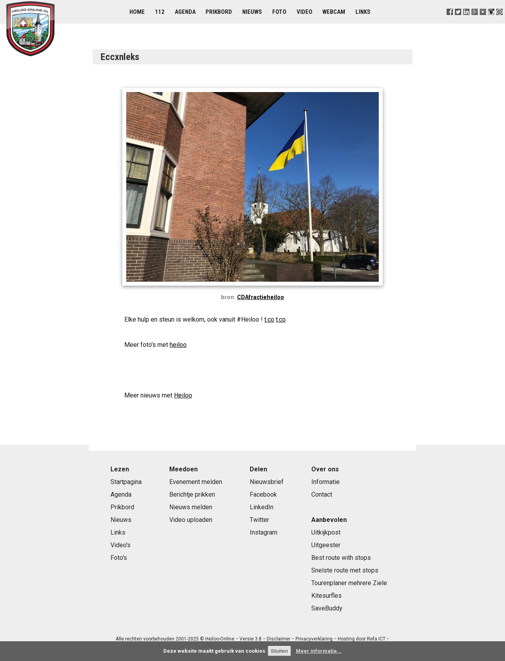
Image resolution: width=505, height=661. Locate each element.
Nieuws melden (190, 507)
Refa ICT (376, 639)
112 (160, 11)
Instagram (263, 532)
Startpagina (126, 482)
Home (137, 11)
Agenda (185, 11)
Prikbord (219, 11)
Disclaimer (278, 639)
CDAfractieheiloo (260, 297)
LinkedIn (261, 507)
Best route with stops (341, 557)
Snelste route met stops (344, 570)
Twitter (259, 520)
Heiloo (183, 395)
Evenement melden (195, 482)
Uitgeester (325, 545)
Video (304, 11)
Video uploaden (190, 520)
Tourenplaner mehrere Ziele (349, 583)
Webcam (333, 11)
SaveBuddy (326, 608)
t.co (269, 319)
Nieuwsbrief (267, 482)
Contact (321, 494)
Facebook (263, 494)
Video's (120, 545)
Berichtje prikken (192, 494)
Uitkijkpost (325, 532)
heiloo (178, 344)
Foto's (118, 557)
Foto (279, 11)
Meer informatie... (319, 651)
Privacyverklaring (314, 639)
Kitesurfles (326, 595)
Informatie (325, 482)
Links (362, 11)
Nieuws (252, 11)
